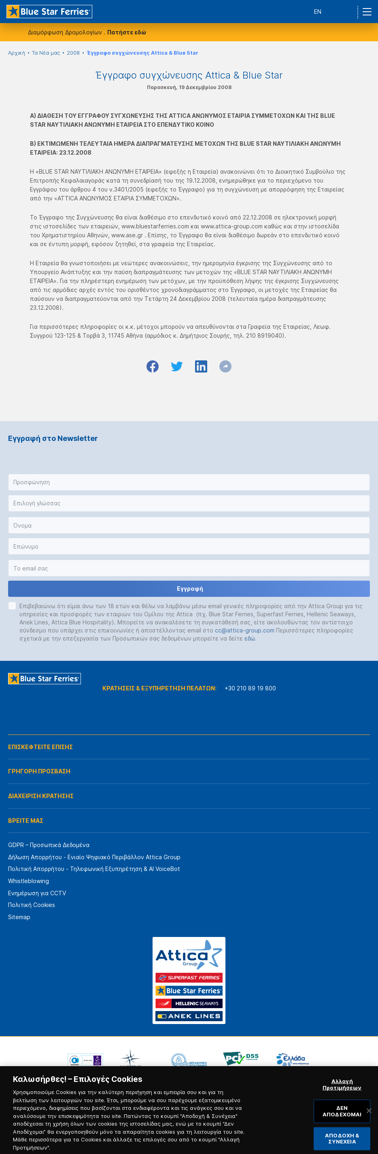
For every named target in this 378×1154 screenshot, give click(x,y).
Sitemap (19, 916)
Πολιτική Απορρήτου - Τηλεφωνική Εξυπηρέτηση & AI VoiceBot (94, 868)
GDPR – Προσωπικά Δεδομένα (48, 844)
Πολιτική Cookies (31, 904)
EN (317, 11)
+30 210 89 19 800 (250, 688)
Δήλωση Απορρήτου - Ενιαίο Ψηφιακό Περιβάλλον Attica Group (94, 857)
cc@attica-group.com (244, 630)
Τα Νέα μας (46, 53)
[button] (189, 482)
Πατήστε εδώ (126, 32)
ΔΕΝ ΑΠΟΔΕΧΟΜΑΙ (342, 1119)
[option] (85, 1060)
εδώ (249, 638)
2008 (73, 53)
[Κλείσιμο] (369, 1119)
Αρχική (16, 53)
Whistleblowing (28, 880)
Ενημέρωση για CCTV (37, 893)
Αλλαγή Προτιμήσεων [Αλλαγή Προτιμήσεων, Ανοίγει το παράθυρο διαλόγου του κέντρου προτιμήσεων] (342, 1092)
